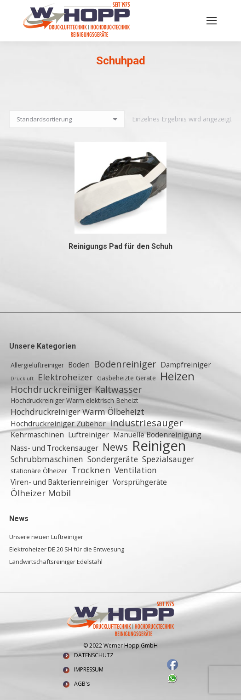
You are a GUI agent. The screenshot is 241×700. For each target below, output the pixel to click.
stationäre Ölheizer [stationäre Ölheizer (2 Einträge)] (39, 470)
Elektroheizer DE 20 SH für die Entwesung (66, 549)
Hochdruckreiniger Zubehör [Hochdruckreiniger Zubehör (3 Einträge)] (58, 424)
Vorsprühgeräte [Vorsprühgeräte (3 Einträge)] (140, 482)
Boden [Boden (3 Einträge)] (79, 365)
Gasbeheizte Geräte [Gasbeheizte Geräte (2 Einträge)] (126, 377)
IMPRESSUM (88, 669)
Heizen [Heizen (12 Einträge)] (177, 376)
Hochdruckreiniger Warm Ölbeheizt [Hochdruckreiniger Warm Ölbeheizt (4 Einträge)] (77, 412)
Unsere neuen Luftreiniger (46, 537)
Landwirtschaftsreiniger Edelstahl (56, 561)
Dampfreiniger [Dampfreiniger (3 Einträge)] (186, 365)
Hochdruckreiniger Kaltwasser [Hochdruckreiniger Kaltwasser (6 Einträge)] (76, 389)
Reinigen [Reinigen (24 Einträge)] (159, 446)
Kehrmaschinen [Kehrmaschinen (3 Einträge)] (37, 435)
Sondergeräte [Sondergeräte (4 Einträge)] (112, 459)
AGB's (82, 684)
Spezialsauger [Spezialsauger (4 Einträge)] (168, 459)
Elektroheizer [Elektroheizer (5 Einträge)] (65, 377)
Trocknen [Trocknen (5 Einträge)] (90, 470)
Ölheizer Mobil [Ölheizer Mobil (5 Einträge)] (41, 493)
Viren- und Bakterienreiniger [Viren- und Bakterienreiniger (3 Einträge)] (60, 482)
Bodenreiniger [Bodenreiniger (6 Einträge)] (125, 364)
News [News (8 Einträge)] (115, 447)
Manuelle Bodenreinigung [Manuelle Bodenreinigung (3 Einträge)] (157, 435)
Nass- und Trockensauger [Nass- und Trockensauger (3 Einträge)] (54, 448)
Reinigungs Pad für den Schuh (120, 246)
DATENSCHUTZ (94, 655)
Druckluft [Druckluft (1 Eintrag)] (22, 378)
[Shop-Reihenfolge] (67, 119)
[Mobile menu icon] (211, 20)
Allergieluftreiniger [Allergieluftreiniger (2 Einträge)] (37, 365)
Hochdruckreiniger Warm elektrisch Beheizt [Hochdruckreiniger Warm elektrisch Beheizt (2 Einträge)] (74, 400)
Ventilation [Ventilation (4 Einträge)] (136, 470)
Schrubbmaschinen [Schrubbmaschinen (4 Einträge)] (47, 459)
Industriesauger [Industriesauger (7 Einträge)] (146, 423)
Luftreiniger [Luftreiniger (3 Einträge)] (88, 435)
